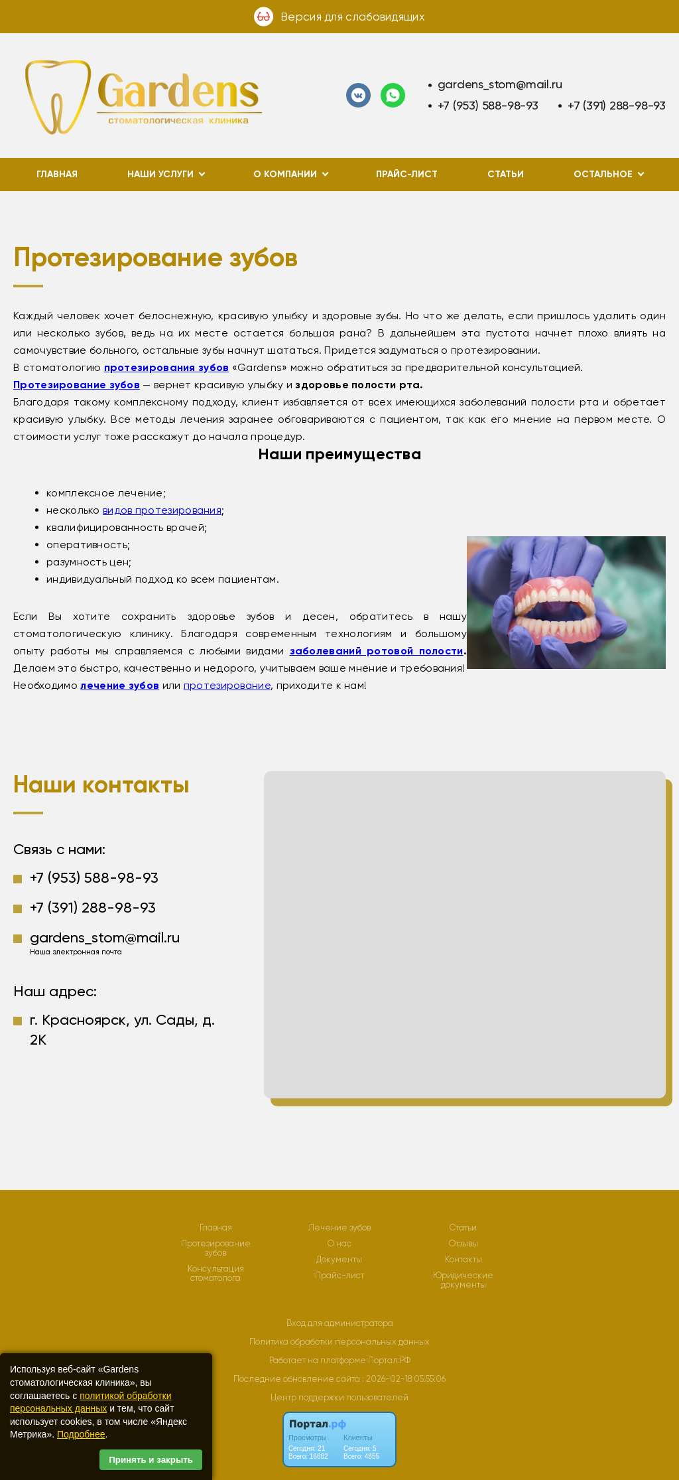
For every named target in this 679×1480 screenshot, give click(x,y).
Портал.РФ (389, 1360)
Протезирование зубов (216, 1248)
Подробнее (81, 1434)
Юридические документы (463, 1280)
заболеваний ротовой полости (376, 650)
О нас (339, 1243)
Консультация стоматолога (216, 1273)
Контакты (463, 1259)
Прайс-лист (407, 174)
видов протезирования (162, 510)
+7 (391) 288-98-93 (617, 105)
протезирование (227, 685)
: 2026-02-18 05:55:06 (404, 1379)
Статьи (505, 174)
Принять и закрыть (151, 1460)
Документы (339, 1259)
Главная (57, 174)
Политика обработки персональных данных (339, 1342)
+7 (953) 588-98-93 (488, 105)
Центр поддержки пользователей (339, 1397)
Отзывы (463, 1243)
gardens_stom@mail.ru (500, 84)
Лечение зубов (339, 1227)
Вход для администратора (339, 1323)
